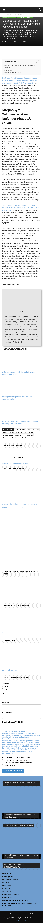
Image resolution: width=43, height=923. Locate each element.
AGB (31, 914)
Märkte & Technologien (9, 17)
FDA (17, 432)
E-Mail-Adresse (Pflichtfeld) (12, 722)
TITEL (4, 693)
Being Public (6, 885)
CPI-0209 (36, 429)
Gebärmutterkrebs (27, 432)
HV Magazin (6, 888)
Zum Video (6, 633)
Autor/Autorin (8, 70)
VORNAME (6, 703)
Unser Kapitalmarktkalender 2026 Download (21, 856)
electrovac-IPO (7, 897)
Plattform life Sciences (10, 880)
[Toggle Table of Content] (35, 62)
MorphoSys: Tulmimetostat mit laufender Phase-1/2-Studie (20, 66)
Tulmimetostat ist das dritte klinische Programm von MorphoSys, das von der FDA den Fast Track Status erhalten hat (20, 207)
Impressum (24, 914)
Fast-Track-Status (8, 432)
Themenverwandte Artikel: (12, 72)
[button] (4, 10)
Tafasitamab (16, 438)
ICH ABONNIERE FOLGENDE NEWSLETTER (19, 758)
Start (2, 15)
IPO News (6, 883)
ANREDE (5, 684)
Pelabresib (6, 438)
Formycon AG (7, 874)
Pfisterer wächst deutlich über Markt (15, 900)
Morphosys (18, 435)
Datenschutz (14, 914)
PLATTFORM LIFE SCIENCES (15, 15)
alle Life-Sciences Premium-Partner (15, 464)
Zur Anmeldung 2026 (9, 670)
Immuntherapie (8, 435)
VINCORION (6, 891)
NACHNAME (7, 712)
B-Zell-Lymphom (20, 429)
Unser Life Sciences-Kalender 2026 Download (20, 816)
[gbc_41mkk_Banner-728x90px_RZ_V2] (21, 3)
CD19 (29, 429)
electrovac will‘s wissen (10, 894)
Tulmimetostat (26, 438)
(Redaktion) (9, 42)
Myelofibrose (29, 435)
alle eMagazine (7, 877)
